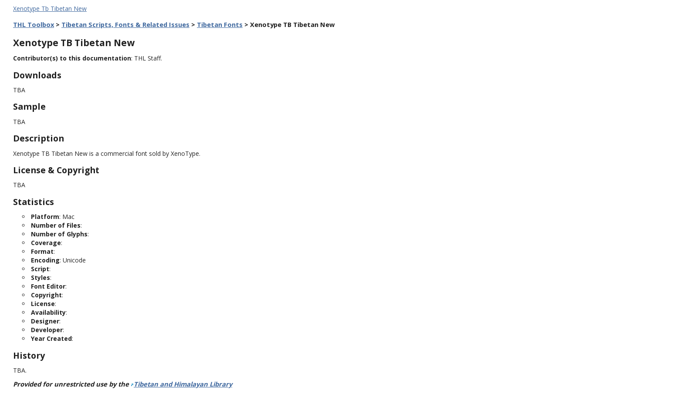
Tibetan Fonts (220, 24)
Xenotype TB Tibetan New (74, 43)
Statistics (33, 202)
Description (38, 138)
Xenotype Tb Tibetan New (50, 8)
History (29, 355)
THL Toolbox (33, 24)
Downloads (37, 75)
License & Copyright (56, 170)
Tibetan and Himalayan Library (183, 384)
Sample (29, 106)
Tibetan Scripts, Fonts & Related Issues (125, 24)
